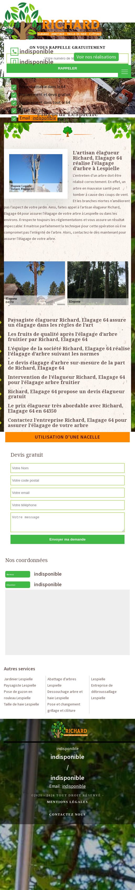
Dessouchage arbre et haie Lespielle (65, 694)
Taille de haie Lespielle (21, 704)
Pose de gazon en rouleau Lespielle (18, 694)
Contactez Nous (67, 814)
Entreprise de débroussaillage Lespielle (104, 691)
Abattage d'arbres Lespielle (61, 682)
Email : (67, 786)
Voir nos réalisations (96, 57)
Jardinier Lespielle (18, 679)
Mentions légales (67, 802)
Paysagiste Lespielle (20, 685)
